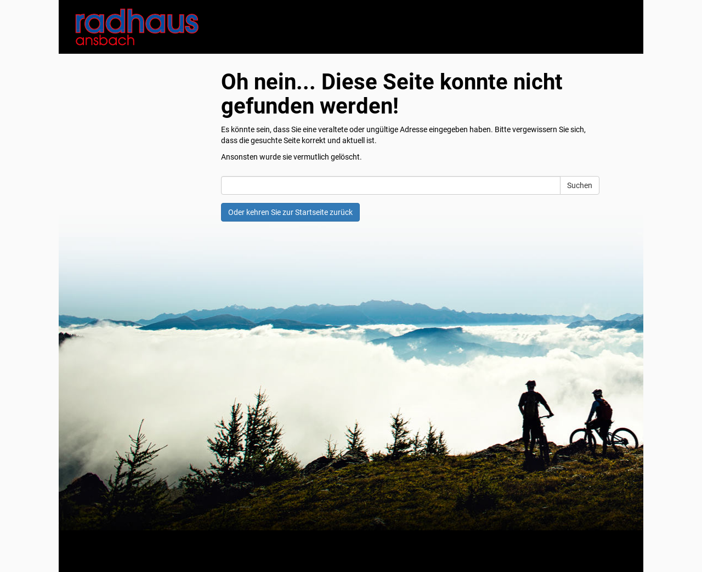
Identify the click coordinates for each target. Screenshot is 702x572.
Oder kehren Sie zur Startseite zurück (290, 212)
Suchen (579, 185)
